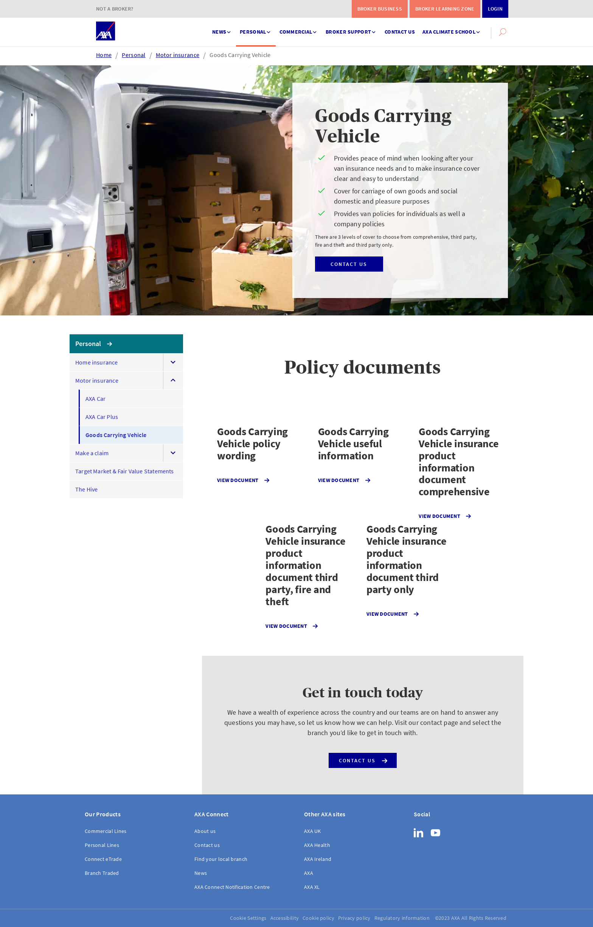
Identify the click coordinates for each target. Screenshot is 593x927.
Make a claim (92, 453)
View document (243, 480)
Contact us (400, 31)
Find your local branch (220, 859)
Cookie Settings (248, 918)
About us (205, 831)
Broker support (351, 28)
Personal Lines (102, 845)
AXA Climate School (451, 28)
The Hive (86, 489)
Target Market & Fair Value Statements (124, 471)
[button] (502, 32)
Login (495, 8)
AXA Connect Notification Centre (232, 887)
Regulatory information (402, 918)
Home (104, 55)
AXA (308, 873)
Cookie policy (318, 918)
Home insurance (96, 362)
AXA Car (95, 398)
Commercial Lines (105, 831)
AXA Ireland (317, 859)
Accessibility (284, 918)
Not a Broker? (115, 8)
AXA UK (312, 831)
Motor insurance (177, 55)
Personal (256, 28)
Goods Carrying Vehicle (240, 55)
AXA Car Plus (101, 416)
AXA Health (317, 845)
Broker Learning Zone (445, 8)
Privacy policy (354, 918)
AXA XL (312, 887)
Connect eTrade (103, 859)
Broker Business (379, 8)
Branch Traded (102, 873)
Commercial (298, 28)
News (222, 28)
